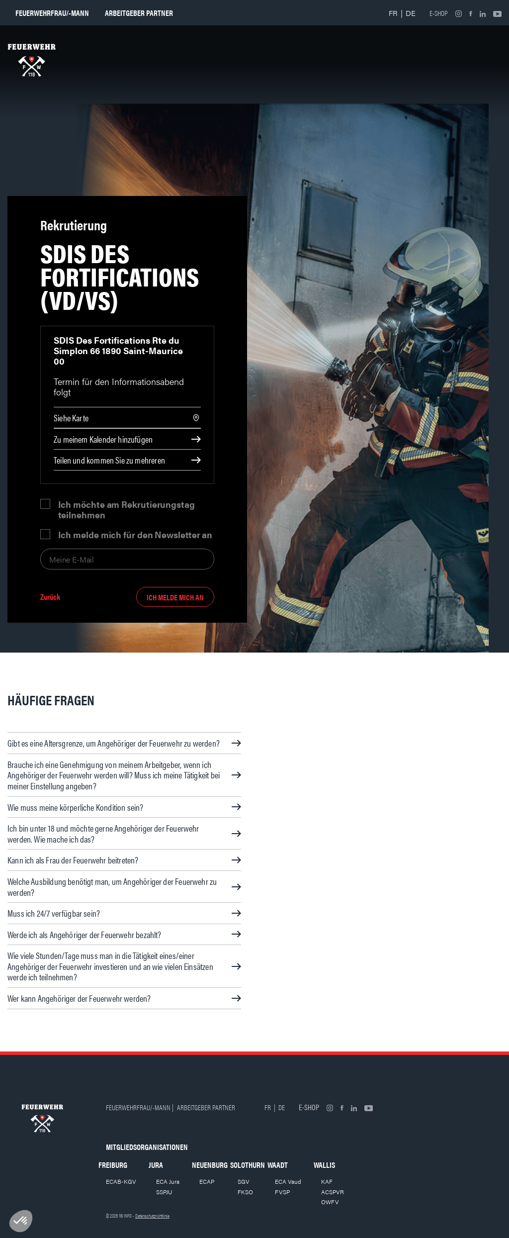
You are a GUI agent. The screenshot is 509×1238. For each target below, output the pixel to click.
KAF (327, 1181)
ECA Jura (167, 1181)
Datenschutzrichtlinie (152, 1215)
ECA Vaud (288, 1181)
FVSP (282, 1191)
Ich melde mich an (175, 597)
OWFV (330, 1201)
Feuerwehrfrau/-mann (52, 12)
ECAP (206, 1181)
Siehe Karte (71, 417)
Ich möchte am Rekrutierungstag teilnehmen (126, 509)
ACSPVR (332, 1191)
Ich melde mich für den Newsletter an (135, 534)
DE (411, 12)
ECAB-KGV (121, 1181)
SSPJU (164, 1191)
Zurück (50, 597)
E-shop (438, 12)
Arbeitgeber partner (139, 12)
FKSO (245, 1191)
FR (393, 12)
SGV (244, 1181)
